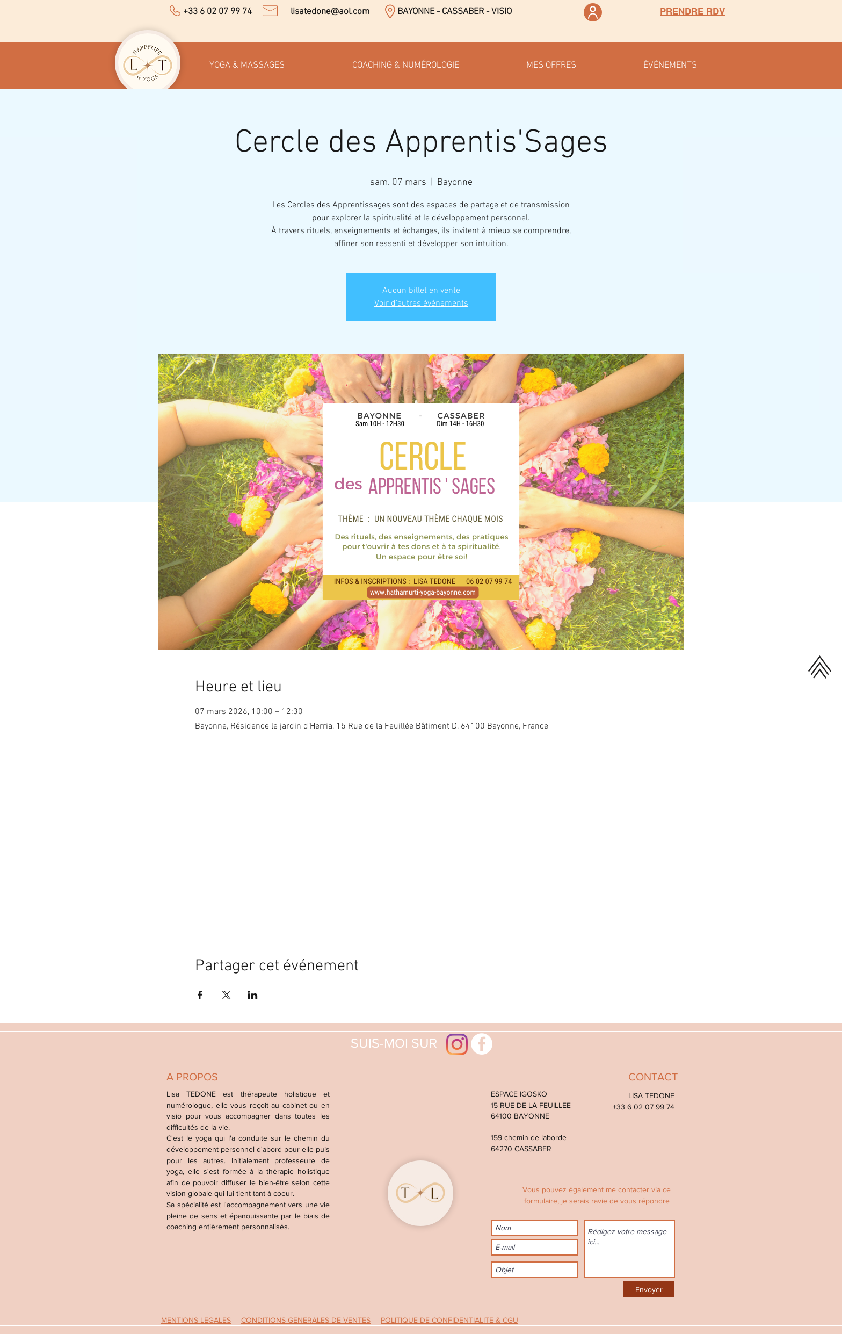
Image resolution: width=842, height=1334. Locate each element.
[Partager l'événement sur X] (226, 995)
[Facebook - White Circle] (481, 1044)
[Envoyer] (648, 1289)
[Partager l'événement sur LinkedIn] (253, 995)
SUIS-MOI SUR (389, 1042)
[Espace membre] (593, 12)
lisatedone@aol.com (330, 11)
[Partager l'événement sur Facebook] (200, 995)
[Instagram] (457, 1044)
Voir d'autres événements (421, 303)
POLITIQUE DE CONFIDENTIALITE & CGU (449, 1320)
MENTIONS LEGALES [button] (196, 1320)
